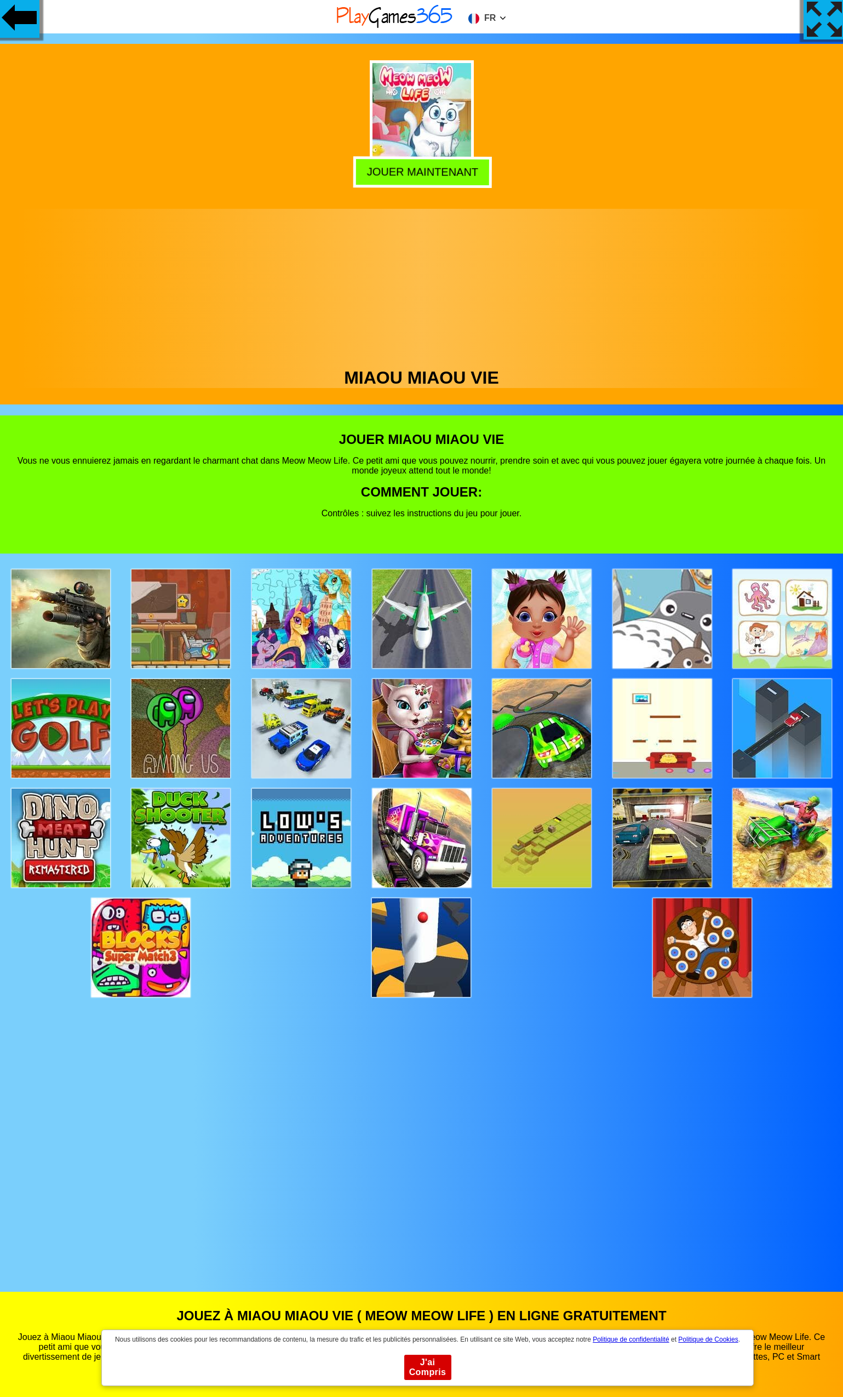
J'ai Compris (427, 1367)
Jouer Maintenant (422, 170)
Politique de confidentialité (631, 1339)
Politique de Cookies (708, 1339)
